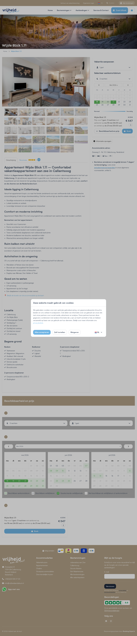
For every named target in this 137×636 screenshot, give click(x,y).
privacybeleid (38, 323)
